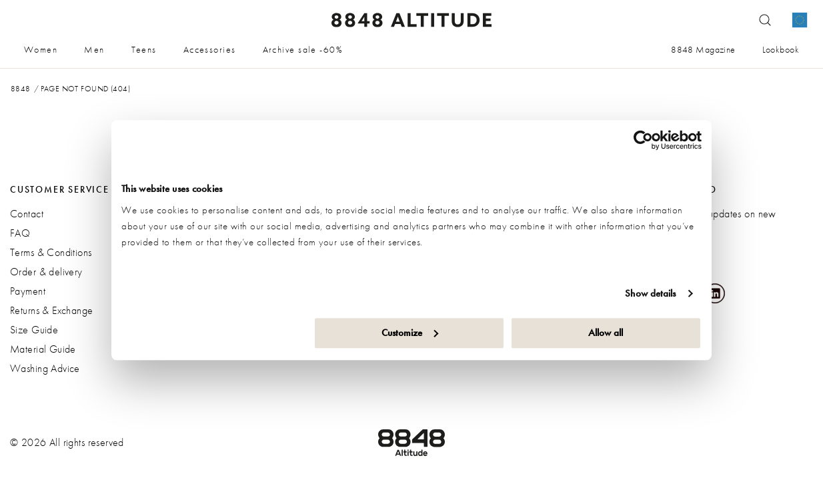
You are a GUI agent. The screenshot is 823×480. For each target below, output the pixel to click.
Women (40, 49)
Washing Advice (45, 368)
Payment (27, 291)
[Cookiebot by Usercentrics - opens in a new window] (643, 140)
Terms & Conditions (51, 252)
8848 (21, 88)
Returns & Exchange (51, 310)
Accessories (209, 49)
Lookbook (780, 49)
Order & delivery (46, 272)
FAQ (20, 233)
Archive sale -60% (303, 49)
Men (94, 49)
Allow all (605, 332)
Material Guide (43, 349)
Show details (650, 293)
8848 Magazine (703, 49)
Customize (409, 332)
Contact (26, 214)
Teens (144, 49)
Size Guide (34, 330)
